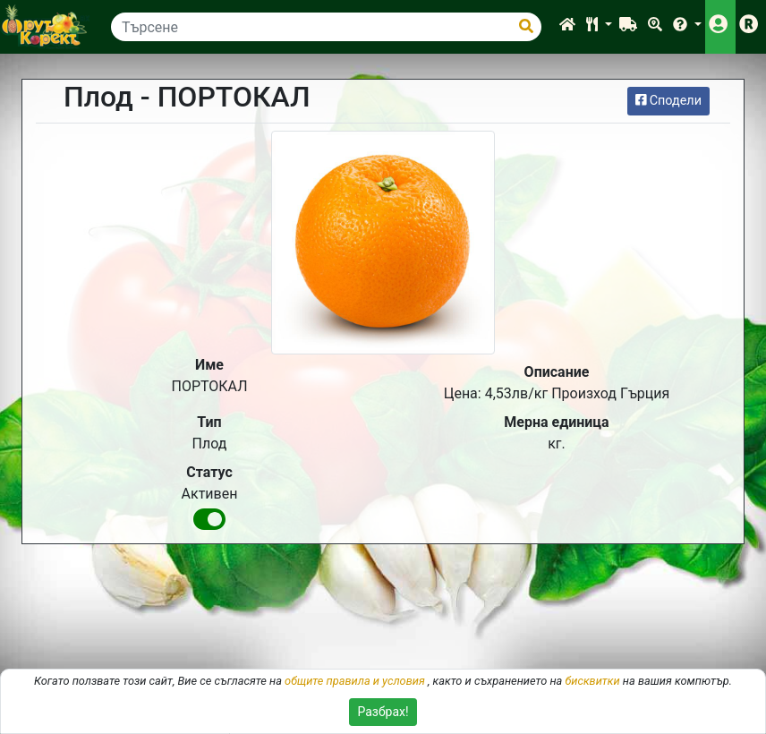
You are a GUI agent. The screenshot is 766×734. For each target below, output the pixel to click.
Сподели (668, 100)
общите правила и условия (355, 680)
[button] (599, 27)
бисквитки (592, 680)
